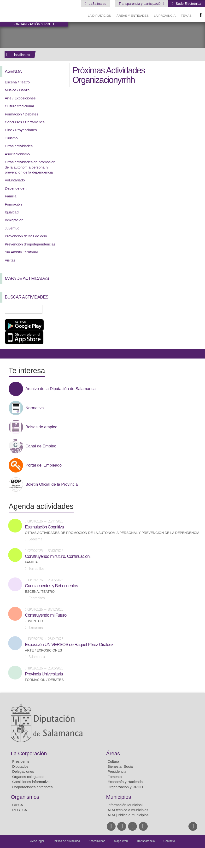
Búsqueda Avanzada (58, 309)
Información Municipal (125, 805)
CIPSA (17, 805)
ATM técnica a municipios (128, 810)
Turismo (11, 138)
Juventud (12, 228)
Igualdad (12, 212)
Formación (13, 204)
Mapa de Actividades (27, 278)
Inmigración (14, 220)
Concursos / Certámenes (25, 122)
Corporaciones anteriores (32, 787)
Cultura (113, 761)
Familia (10, 196)
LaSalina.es (97, 3)
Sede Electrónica (188, 3)
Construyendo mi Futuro (45, 615)
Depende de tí (16, 188)
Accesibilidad (96, 841)
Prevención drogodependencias (30, 244)
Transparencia (145, 841)
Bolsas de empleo (41, 427)
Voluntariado (15, 180)
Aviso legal (37, 841)
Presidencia (117, 771)
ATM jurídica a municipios (128, 815)
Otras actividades (19, 146)
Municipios (118, 797)
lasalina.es (22, 55)
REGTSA (19, 810)
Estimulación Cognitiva (44, 527)
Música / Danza (17, 90)
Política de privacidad (66, 841)
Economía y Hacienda (125, 782)
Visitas (10, 260)
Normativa (34, 408)
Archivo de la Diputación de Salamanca (60, 389)
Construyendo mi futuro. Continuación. (57, 556)
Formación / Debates (21, 114)
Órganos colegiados (28, 777)
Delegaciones (23, 771)
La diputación (99, 15)
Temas (186, 15)
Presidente (20, 761)
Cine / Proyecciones (21, 130)
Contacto (169, 841)
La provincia (165, 15)
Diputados (20, 766)
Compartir (6, 354)
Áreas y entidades (133, 15)
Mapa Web (121, 841)
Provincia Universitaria (44, 674)
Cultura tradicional (19, 106)
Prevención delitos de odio (26, 236)
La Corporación (29, 753)
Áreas (113, 753)
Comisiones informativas (31, 782)
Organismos (25, 797)
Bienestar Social (121, 766)
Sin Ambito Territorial (21, 252)
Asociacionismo (17, 154)
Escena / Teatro (17, 82)
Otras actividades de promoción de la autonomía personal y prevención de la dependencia (30, 167)
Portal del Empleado (43, 465)
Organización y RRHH (125, 787)
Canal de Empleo (40, 446)
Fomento (115, 777)
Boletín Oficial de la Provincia (51, 484)
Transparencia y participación (141, 3)
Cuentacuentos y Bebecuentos (51, 585)
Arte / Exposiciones (20, 98)
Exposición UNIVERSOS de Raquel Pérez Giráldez (69, 644)
